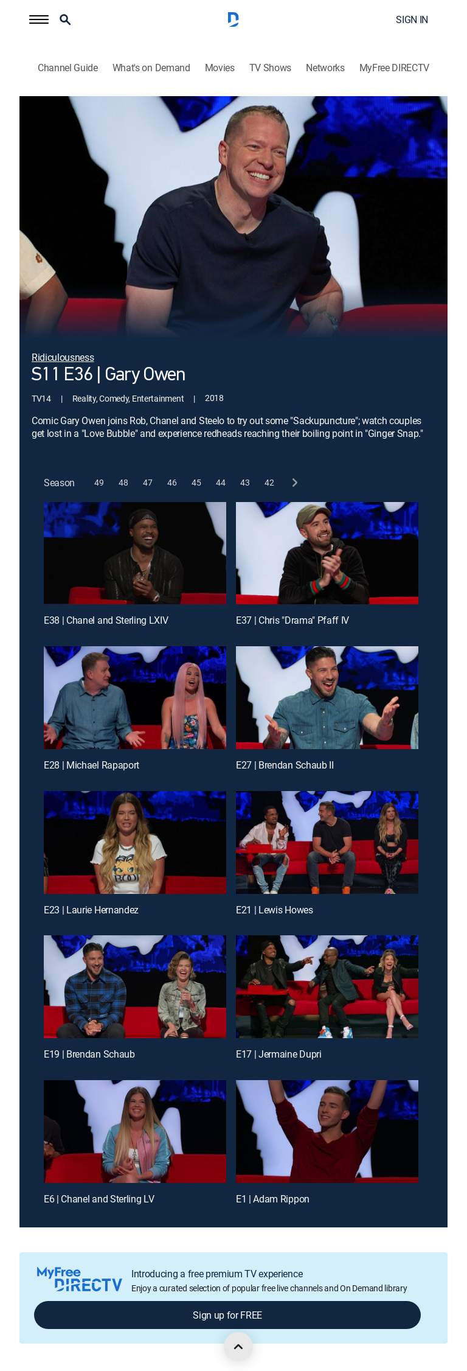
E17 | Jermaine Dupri (279, 1054)
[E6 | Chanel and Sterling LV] (135, 1131)
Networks (325, 67)
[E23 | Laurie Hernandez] (135, 842)
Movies (220, 67)
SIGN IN (412, 19)
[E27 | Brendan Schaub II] (327, 697)
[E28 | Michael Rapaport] (135, 697)
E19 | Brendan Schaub (89, 1054)
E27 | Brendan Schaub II (285, 765)
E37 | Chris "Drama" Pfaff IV (292, 620)
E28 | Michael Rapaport (91, 765)
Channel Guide (68, 67)
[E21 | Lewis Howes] (327, 842)
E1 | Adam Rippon (273, 1198)
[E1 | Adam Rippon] (327, 1131)
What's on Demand (151, 67)
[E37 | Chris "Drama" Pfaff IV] (327, 553)
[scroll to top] (238, 1346)
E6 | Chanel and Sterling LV (99, 1198)
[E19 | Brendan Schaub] (135, 986)
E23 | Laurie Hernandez (91, 909)
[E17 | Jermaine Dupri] (327, 986)
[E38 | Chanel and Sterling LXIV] (135, 553)
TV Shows (270, 67)
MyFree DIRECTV (394, 67)
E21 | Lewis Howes (274, 909)
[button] (39, 19)
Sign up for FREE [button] (227, 1315)
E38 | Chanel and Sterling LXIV (106, 620)
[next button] (294, 483)
